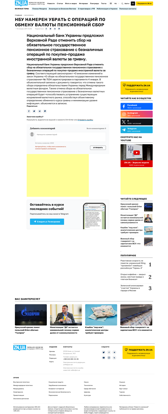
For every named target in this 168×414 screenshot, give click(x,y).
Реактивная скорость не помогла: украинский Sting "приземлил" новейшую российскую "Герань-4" (133, 264)
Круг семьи (123, 389)
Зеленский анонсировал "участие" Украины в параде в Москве (132, 288)
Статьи (60, 3)
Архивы (52, 351)
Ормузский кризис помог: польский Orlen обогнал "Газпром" (131, 206)
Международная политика (23, 385)
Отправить (98, 148)
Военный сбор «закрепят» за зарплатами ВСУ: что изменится (130, 242)
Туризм (122, 392)
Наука (86, 382)
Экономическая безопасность (60, 392)
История (122, 385)
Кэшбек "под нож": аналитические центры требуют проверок (132, 230)
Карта (51, 362)
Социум (122, 382)
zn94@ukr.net (68, 365)
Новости (51, 3)
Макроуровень (18, 389)
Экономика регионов (21, 399)
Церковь (87, 392)
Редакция (52, 358)
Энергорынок (18, 392)
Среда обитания (90, 389)
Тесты (103, 3)
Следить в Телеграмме (47, 222)
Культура (87, 395)
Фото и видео (71, 3)
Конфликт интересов (56, 389)
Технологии (88, 385)
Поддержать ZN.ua (145, 3)
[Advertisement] (58, 175)
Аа (133, 3)
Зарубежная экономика (57, 385)
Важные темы (22, 9)
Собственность (124, 395)
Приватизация (18, 395)
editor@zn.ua (75, 370)
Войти (127, 3)
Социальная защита (56, 382)
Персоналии (53, 395)
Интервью (83, 3)
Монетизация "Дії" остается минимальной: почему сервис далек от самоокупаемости (132, 219)
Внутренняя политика (21, 382)
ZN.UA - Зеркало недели (136, 162)
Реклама (52, 355)
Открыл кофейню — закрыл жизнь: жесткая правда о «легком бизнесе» (133, 276)
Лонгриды (94, 3)
